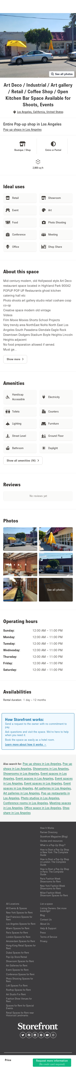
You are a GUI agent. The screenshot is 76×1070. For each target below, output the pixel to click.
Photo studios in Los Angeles (40, 798)
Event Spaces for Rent (17, 969)
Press (43, 932)
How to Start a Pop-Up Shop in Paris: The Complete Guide (54, 872)
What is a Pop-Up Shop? (52, 845)
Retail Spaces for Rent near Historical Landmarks (20, 1014)
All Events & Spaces (16, 908)
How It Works (47, 828)
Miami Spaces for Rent (17, 928)
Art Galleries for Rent (16, 965)
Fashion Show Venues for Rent (19, 1000)
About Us (45, 923)
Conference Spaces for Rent (20, 974)
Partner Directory (48, 832)
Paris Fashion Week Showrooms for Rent (50, 880)
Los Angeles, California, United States (40, 111)
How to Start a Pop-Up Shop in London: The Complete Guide (54, 862)
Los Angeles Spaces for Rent (20, 923)
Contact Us (46, 919)
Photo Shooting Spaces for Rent (19, 980)
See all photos (62, 74)
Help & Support (48, 928)
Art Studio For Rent (16, 994)
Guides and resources (51, 840)
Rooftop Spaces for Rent (18, 989)
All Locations (12, 903)
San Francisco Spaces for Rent (19, 918)
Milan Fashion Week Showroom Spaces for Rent (54, 894)
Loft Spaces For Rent (17, 985)
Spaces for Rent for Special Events (20, 1006)
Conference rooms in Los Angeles (25, 803)
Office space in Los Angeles (42, 808)
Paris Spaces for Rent (17, 932)
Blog (42, 915)
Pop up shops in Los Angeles (42, 763)
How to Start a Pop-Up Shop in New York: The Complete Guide (54, 852)
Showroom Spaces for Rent (20, 961)
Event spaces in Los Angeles (34, 778)
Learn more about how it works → (25, 744)
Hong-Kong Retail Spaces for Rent (21, 946)
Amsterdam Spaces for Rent (20, 941)
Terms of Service (48, 937)
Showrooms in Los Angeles (51, 768)
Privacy (43, 941)
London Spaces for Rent (18, 937)
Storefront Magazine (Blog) (54, 836)
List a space (46, 903)
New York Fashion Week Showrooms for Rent (52, 887)
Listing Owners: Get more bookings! (53, 909)
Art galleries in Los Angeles (52, 788)
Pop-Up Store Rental (16, 957)
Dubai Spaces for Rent (17, 952)
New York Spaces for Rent (19, 912)
